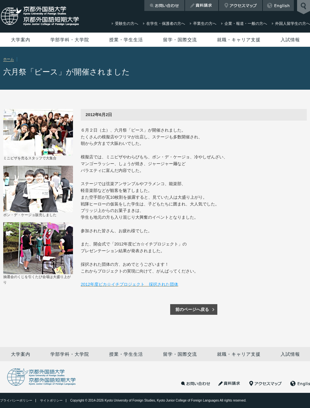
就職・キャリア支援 (239, 39)
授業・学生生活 (126, 39)
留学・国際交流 (180, 39)
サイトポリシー (51, 400)
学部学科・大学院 (69, 39)
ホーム (8, 59)
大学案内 (20, 39)
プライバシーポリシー (16, 400)
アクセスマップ (240, 5)
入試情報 (290, 39)
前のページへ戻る (192, 309)
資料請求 (201, 5)
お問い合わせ (164, 5)
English (278, 5)
